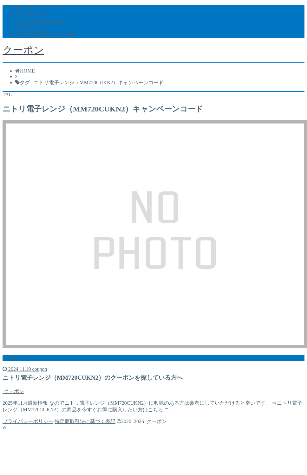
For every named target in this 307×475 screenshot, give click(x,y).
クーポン (23, 50)
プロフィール (30, 28)
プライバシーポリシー (40, 21)
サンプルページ (33, 8)
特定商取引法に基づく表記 (45, 34)
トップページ (30, 14)
